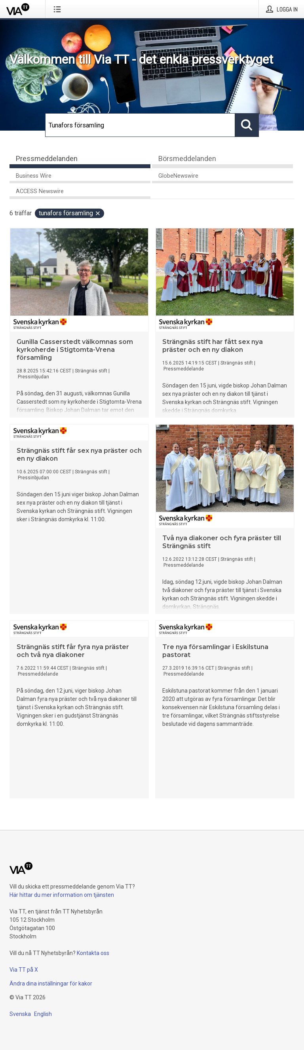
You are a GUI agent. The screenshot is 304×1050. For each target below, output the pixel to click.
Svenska (20, 1014)
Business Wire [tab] (33, 176)
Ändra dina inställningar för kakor (51, 983)
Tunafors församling (70, 213)
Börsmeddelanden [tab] (187, 158)
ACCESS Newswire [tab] (40, 191)
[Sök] (140, 125)
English (43, 1014)
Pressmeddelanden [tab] (47, 158)
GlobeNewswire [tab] (178, 176)
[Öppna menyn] (59, 9)
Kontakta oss (93, 953)
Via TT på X (24, 969)
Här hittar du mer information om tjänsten (62, 895)
